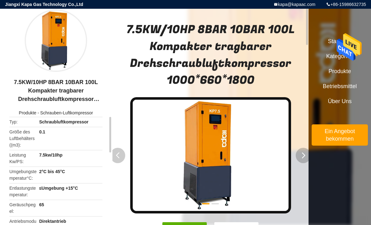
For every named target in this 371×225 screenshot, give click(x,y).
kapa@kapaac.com (296, 4)
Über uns (340, 101)
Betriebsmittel (340, 86)
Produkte (27, 112)
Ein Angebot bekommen (339, 135)
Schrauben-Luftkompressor (66, 112)
